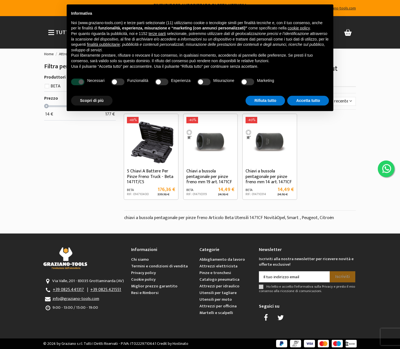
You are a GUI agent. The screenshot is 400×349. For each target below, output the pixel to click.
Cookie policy (143, 279)
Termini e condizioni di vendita (159, 266)
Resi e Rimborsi (145, 292)
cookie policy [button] (299, 28)
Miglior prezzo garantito (154, 286)
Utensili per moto (215, 299)
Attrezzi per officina (218, 306)
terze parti (157, 33)
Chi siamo (140, 259)
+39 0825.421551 (105, 289)
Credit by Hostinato (172, 343)
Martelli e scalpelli (216, 312)
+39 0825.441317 (68, 289)
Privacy (327, 287)
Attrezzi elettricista (218, 266)
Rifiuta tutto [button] (265, 100)
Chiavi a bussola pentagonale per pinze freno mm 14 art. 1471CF (269, 176)
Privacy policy (143, 272)
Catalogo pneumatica (219, 279)
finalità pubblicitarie (103, 44)
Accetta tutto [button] (308, 100)
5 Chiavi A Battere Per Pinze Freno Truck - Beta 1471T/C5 (150, 176)
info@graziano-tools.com (75, 298)
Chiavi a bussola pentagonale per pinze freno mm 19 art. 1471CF (209, 176)
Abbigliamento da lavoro (222, 259)
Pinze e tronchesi (215, 272)
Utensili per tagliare (218, 292)
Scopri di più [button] (92, 100)
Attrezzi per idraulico (219, 286)
